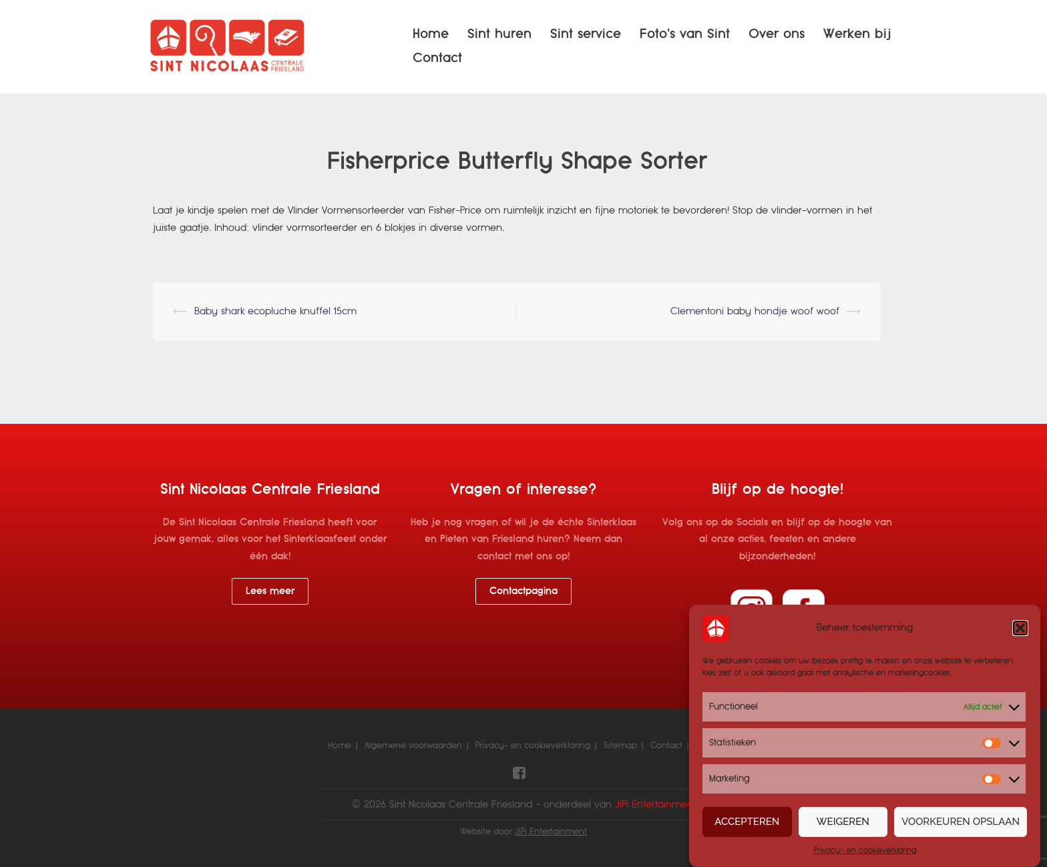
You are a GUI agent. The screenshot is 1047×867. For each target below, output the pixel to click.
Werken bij (857, 33)
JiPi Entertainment (551, 831)
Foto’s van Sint (685, 33)
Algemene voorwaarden (413, 745)
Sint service (585, 33)
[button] (1020, 628)
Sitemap (620, 745)
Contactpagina (523, 591)
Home (431, 33)
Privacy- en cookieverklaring (865, 850)
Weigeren (843, 822)
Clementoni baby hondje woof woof (754, 311)
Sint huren (499, 33)
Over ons (777, 33)
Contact (437, 57)
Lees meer (270, 591)
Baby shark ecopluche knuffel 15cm (275, 311)
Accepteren (746, 822)
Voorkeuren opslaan (960, 822)
